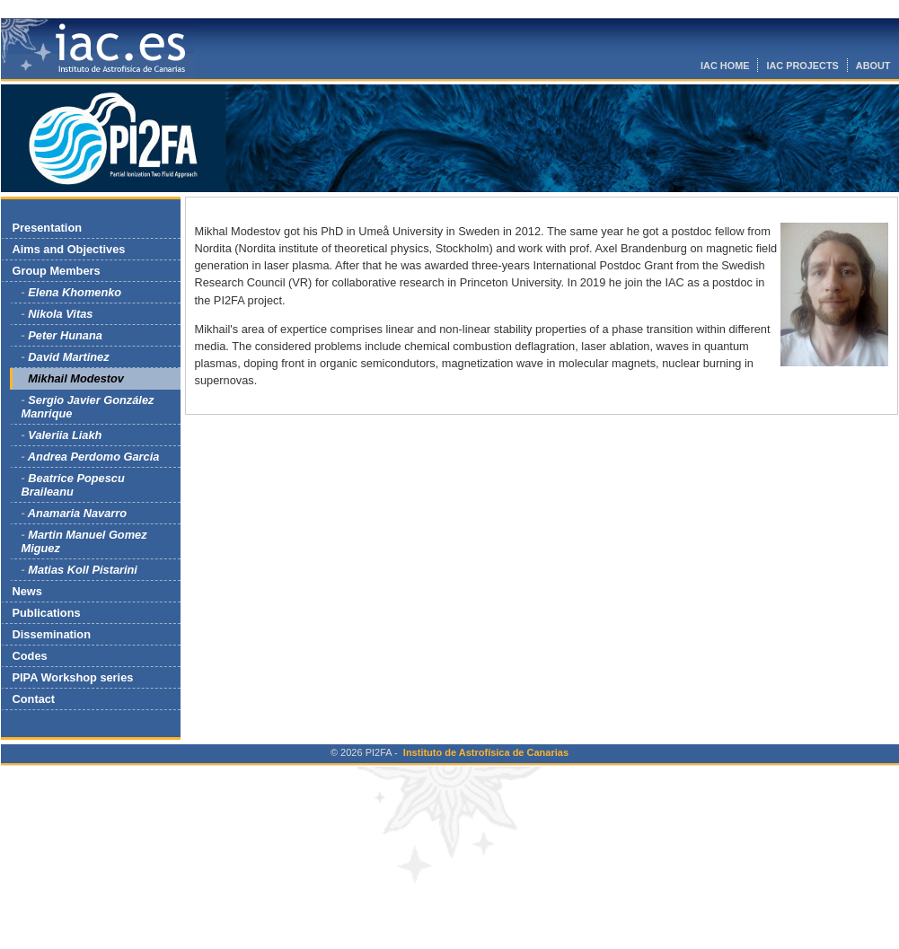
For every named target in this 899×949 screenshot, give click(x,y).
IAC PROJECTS (802, 65)
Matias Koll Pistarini (82, 569)
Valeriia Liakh (64, 435)
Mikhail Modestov (76, 378)
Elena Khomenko (74, 292)
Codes (30, 656)
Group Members (57, 270)
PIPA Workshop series (73, 677)
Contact (34, 699)
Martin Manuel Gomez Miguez (84, 541)
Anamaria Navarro (77, 513)
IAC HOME (725, 65)
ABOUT (873, 65)
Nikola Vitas (60, 314)
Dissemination (52, 634)
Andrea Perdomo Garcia (94, 456)
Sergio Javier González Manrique (88, 406)
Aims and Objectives (69, 249)
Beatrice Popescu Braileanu (73, 484)
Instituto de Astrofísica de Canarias (485, 752)
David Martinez (68, 357)
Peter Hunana (65, 335)
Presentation (48, 227)
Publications (47, 612)
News (27, 591)
